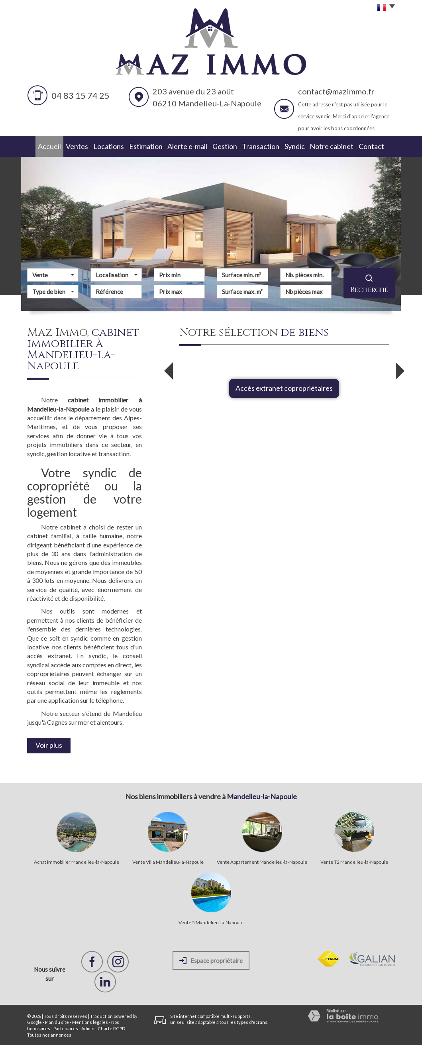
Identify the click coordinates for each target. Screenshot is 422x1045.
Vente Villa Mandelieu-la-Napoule (168, 861)
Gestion (226, 146)
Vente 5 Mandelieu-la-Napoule (211, 922)
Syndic (300, 146)
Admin (87, 1027)
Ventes (74, 146)
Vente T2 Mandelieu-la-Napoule (354, 861)
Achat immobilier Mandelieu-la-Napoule (76, 861)
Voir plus (48, 744)
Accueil (42, 146)
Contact (378, 146)
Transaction (264, 146)
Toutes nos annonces (49, 1034)
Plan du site (57, 1021)
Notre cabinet (337, 146)
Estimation (145, 146)
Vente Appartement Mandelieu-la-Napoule (262, 861)
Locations (107, 146)
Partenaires (65, 1027)
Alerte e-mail (188, 146)
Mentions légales (90, 1021)
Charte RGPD (111, 1027)
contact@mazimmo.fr (336, 91)
